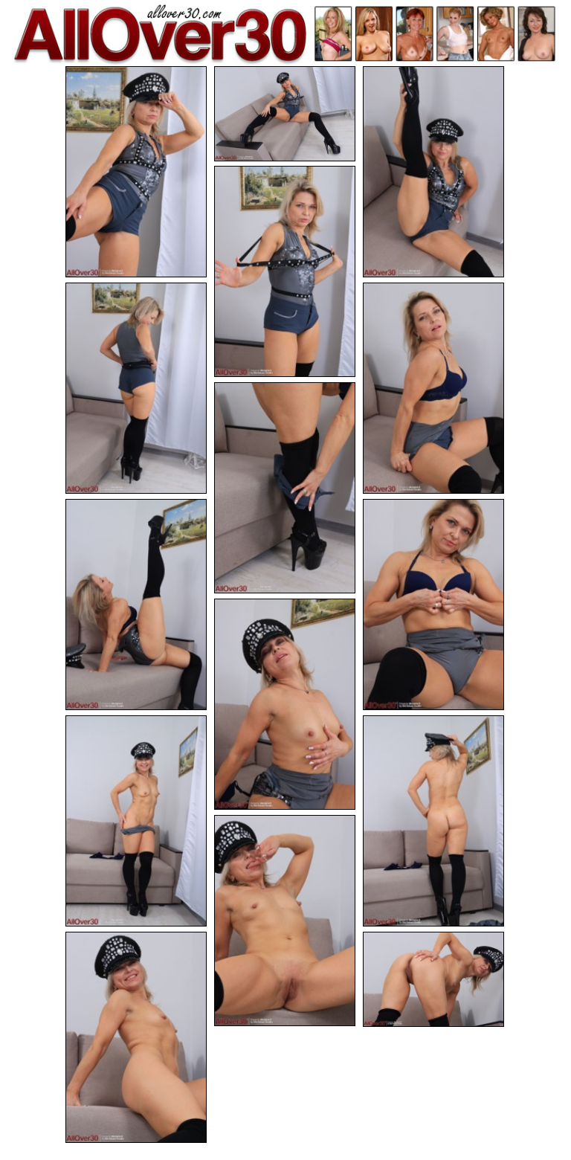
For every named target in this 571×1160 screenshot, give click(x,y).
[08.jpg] (136, 604)
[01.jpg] (136, 171)
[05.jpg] (136, 388)
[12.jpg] (433, 821)
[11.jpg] (136, 821)
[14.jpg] (136, 1037)
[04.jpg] (284, 271)
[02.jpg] (284, 113)
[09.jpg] (433, 604)
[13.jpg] (284, 920)
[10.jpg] (284, 704)
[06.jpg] (433, 388)
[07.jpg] (284, 487)
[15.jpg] (433, 979)
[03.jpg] (433, 171)
